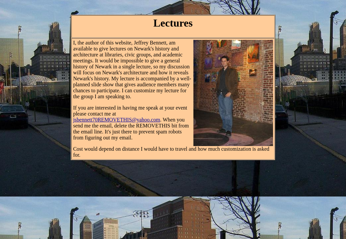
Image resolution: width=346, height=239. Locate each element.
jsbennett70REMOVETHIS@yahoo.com (116, 119)
